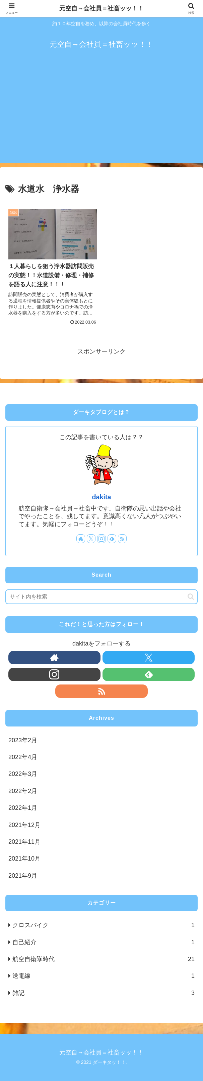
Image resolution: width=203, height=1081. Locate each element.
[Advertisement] (101, 116)
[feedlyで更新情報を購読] (112, 538)
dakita (101, 497)
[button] (191, 596)
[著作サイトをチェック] (80, 538)
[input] (101, 596)
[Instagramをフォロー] (101, 538)
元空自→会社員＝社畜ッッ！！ (101, 8)
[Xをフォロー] (91, 538)
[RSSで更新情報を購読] (122, 538)
